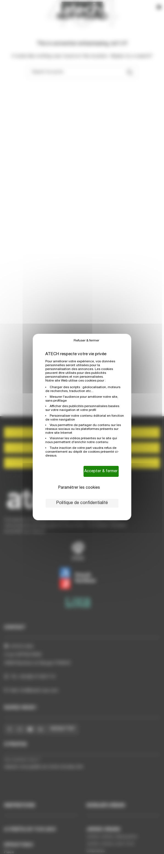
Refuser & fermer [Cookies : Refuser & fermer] (86, 340)
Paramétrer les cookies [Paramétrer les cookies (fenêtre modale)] (79, 488)
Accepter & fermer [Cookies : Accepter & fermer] (101, 471)
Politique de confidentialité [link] (82, 503)
